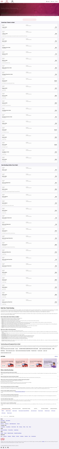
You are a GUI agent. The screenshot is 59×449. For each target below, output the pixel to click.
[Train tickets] (12, 1)
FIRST (3, 365)
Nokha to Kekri (4, 123)
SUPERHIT (18, 365)
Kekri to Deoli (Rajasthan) (6, 224)
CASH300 (47, 365)
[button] (9, 15)
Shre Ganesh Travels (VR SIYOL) (6, 105)
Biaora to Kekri (4, 144)
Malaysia (13, 436)
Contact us (7, 423)
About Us (2, 423)
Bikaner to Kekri (4, 60)
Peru (29, 436)
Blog (27, 426)
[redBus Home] (2, 1)
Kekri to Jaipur (4, 169)
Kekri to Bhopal (4, 210)
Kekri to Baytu (4, 279)
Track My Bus (3, 426)
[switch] (56, 15)
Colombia (26, 436)
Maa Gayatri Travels (11, 83)
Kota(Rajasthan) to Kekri (6, 47)
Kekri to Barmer (4, 244)
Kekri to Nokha (4, 272)
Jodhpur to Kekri (5, 33)
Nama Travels (8, 205)
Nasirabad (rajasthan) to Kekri (7, 116)
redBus (2, 433)
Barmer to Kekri (4, 95)
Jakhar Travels (4, 139)
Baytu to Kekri (4, 137)
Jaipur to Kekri (4, 27)
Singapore (9, 436)
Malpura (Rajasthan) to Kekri (7, 67)
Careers (18, 423)
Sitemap (20, 426)
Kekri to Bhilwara (5, 196)
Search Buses (29, 18)
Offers (24, 426)
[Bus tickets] (6, 1)
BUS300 (32, 365)
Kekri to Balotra (4, 230)
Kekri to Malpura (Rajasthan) (7, 217)
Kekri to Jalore (4, 294)
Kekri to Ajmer (4, 176)
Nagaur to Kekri (4, 88)
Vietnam (17, 436)
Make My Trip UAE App (17, 433)
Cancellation (8, 426)
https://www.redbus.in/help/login (20, 391)
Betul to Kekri (4, 129)
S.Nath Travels (4, 254)
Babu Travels (4, 205)
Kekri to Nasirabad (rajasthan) (7, 259)
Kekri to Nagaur (4, 287)
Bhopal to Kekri (4, 80)
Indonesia (5, 436)
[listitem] (2, 359)
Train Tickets (8, 420)
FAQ (17, 426)
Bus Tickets (3, 420)
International (33, 436)
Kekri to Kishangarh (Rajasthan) (7, 238)
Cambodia (21, 436)
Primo (30, 426)
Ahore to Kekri (4, 159)
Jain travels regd (8, 191)
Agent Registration (13, 423)
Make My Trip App (10, 433)
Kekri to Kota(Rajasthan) (6, 182)
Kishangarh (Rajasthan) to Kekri (7, 74)
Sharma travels (4, 62)
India (1, 436)
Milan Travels (8, 62)
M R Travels (3, 83)
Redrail (5, 433)
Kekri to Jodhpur (5, 189)
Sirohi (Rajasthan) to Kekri (6, 110)
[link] (7, 363)
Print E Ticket (13, 426)
